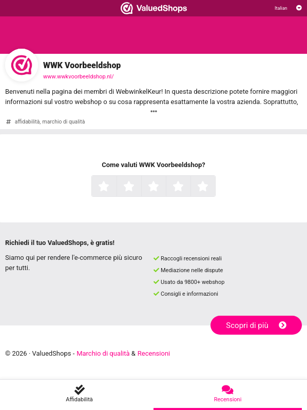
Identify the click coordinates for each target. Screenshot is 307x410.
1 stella (115, 187)
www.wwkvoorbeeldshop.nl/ (78, 76)
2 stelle (140, 187)
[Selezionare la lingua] (288, 8)
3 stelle (165, 187)
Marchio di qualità (102, 353)
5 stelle (214, 187)
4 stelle (189, 187)
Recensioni (154, 353)
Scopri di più (256, 325)
